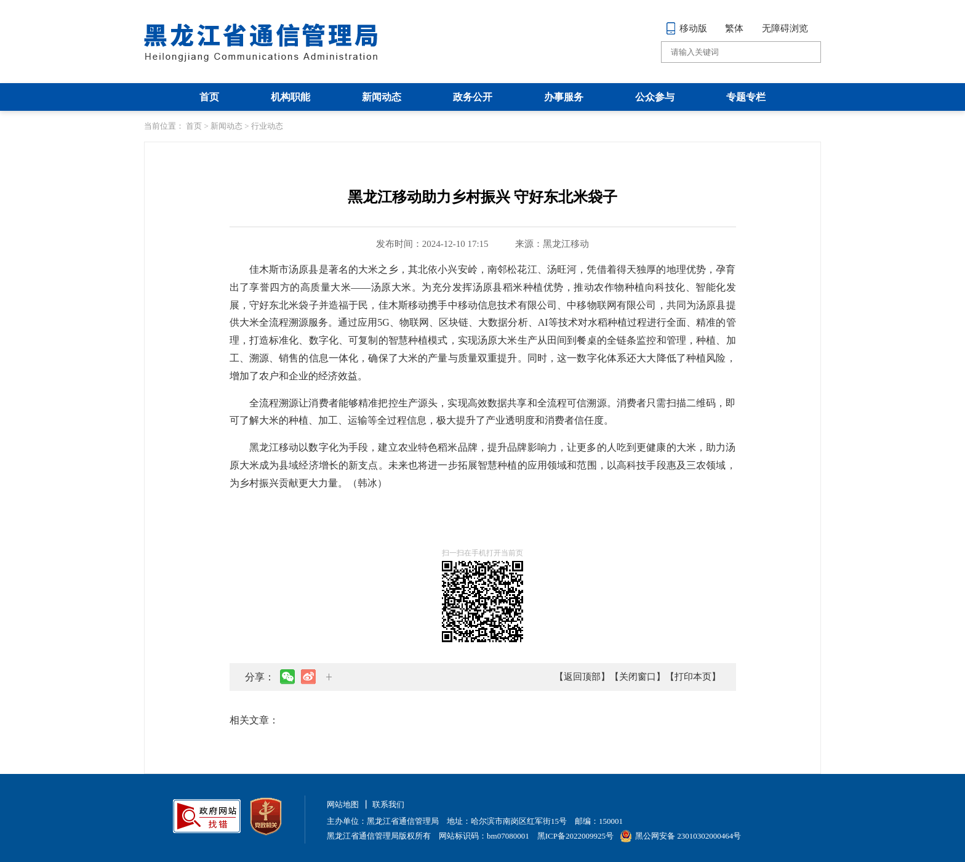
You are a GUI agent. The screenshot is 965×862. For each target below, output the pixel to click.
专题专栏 (746, 97)
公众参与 (655, 97)
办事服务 (563, 97)
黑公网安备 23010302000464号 (680, 835)
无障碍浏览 (785, 28)
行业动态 (267, 126)
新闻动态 (381, 97)
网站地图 (343, 804)
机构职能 (290, 97)
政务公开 (472, 97)
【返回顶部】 (582, 677)
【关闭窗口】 (637, 677)
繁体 (734, 28)
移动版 (686, 28)
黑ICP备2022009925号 (575, 835)
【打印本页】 (693, 677)
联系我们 (388, 804)
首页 (209, 97)
